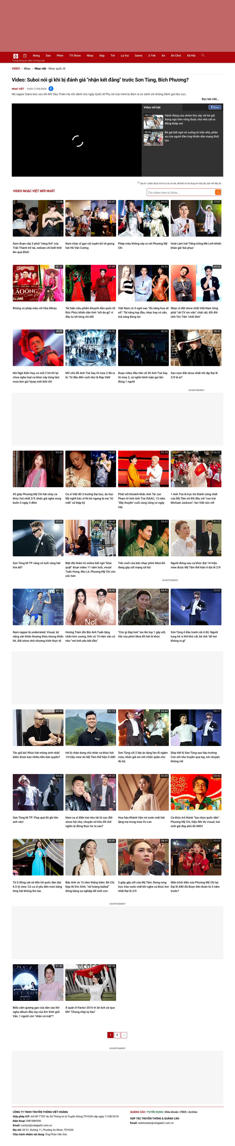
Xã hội (191, 55)
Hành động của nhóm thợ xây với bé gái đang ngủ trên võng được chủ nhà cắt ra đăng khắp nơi (179, 121)
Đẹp (102, 55)
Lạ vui (125, 55)
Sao (48, 55)
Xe (163, 55)
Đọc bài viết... (210, 99)
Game (138, 55)
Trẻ (113, 55)
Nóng (36, 55)
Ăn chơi (176, 55)
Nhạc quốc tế (57, 68)
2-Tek (151, 55)
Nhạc (90, 55)
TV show (75, 55)
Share (215, 107)
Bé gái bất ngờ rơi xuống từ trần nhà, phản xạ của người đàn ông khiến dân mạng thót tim (181, 138)
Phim (60, 55)
